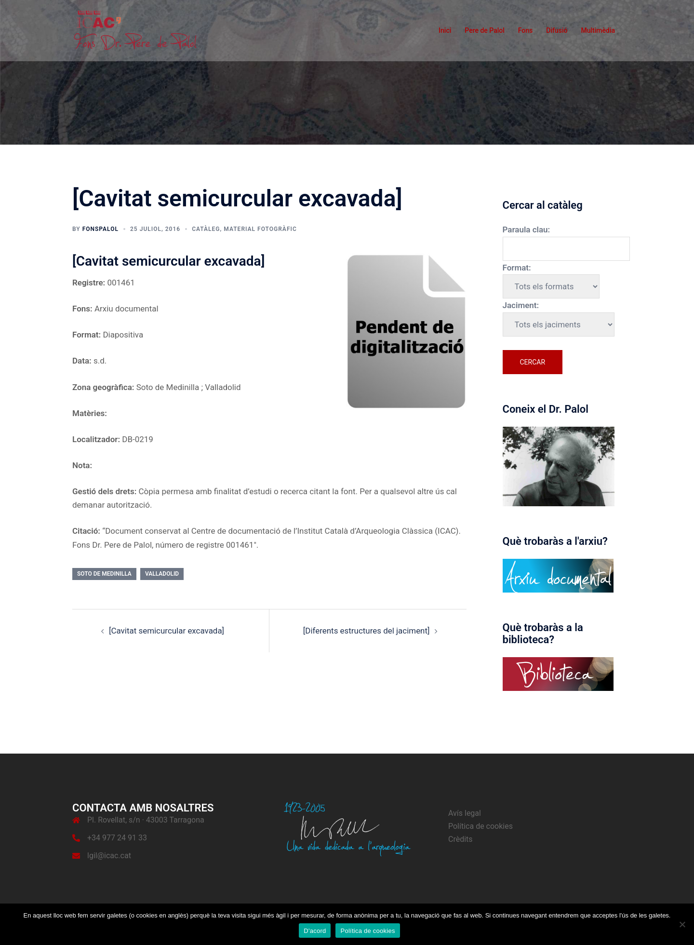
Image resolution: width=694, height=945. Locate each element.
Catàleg (206, 229)
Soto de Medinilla (104, 573)
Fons (525, 30)
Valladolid (162, 573)
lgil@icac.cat (109, 855)
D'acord (315, 930)
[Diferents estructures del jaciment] (366, 630)
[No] (682, 924)
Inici (445, 30)
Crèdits (460, 839)
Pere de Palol (485, 30)
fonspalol (100, 229)
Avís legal (464, 813)
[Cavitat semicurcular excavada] (167, 630)
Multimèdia (598, 30)
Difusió (556, 30)
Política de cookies (480, 826)
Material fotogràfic (260, 229)
